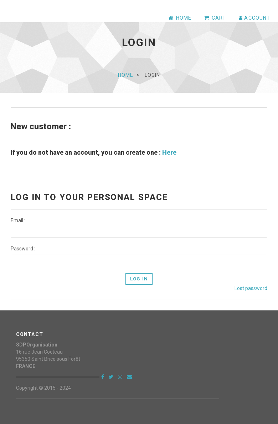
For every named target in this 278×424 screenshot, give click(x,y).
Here (169, 152)
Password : (23, 248)
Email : (18, 220)
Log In (139, 278)
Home (125, 75)
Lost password (251, 288)
